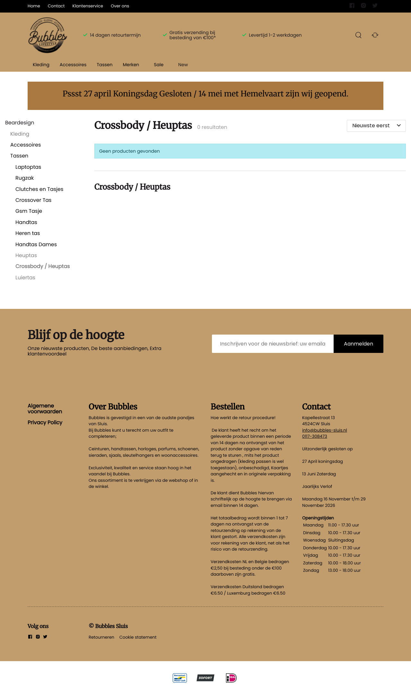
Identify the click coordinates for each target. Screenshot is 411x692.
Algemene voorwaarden (45, 408)
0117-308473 (314, 436)
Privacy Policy (45, 422)
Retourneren (101, 637)
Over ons (120, 6)
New (183, 64)
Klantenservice (88, 6)
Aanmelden (358, 343)
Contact (56, 6)
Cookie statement (138, 637)
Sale (158, 64)
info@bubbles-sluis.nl (324, 430)
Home (34, 6)
